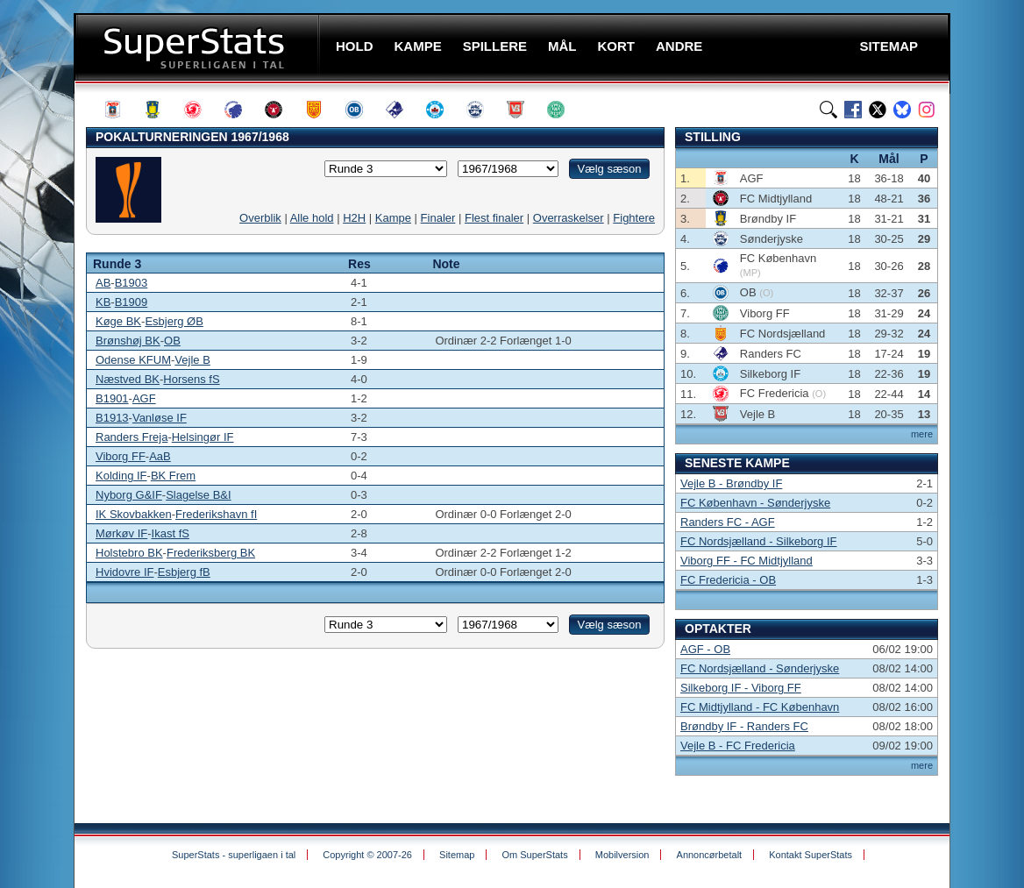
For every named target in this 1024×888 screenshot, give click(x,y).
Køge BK (118, 321)
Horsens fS (191, 379)
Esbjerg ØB (174, 321)
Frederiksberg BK (211, 552)
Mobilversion (622, 854)
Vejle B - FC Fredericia (737, 745)
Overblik (260, 217)
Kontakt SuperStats (810, 854)
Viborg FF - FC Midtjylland (746, 560)
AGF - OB (705, 649)
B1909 (131, 302)
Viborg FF (121, 456)
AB (103, 282)
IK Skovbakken (134, 514)
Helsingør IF (203, 437)
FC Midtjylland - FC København (759, 707)
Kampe (393, 217)
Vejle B (192, 359)
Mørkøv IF (121, 533)
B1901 (112, 398)
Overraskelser (568, 217)
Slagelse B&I (198, 494)
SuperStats (198, 47)
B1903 (131, 282)
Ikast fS (170, 533)
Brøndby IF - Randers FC (744, 726)
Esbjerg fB (184, 572)
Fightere (634, 217)
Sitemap (456, 854)
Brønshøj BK (128, 340)
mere (922, 434)
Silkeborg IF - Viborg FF (740, 687)
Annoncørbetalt (710, 854)
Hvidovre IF (124, 572)
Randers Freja (131, 437)
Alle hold (312, 217)
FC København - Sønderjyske (755, 502)
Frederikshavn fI (216, 514)
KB (103, 302)
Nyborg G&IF (129, 494)
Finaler (438, 217)
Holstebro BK (129, 552)
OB (172, 340)
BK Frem (173, 475)
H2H (354, 217)
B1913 (112, 417)
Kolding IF (121, 475)
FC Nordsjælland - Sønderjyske (759, 668)
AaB (160, 456)
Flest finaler (494, 217)
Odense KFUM (133, 359)
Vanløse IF (159, 417)
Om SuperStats (534, 854)
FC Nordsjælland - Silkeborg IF (758, 541)
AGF (144, 398)
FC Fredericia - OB (728, 579)
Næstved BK (128, 379)
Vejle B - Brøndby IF (731, 483)
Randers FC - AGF (727, 522)
